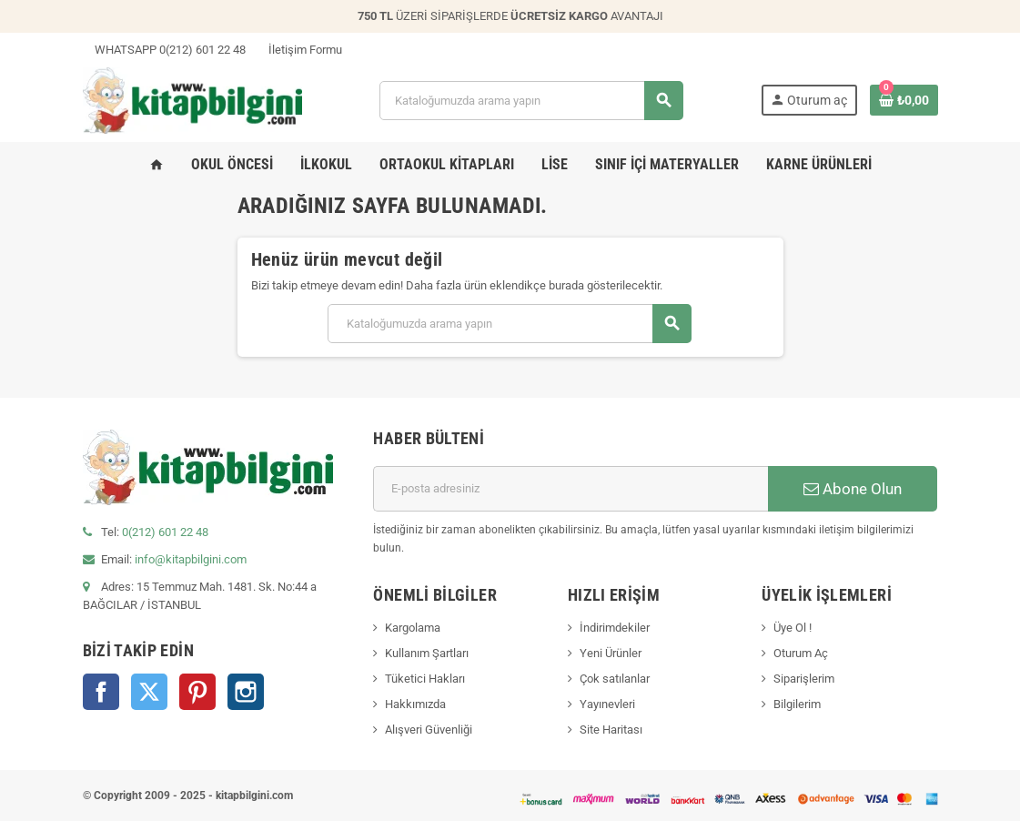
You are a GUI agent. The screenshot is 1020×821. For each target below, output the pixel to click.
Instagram (245, 692)
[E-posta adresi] (570, 489)
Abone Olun (852, 489)
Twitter (149, 692)
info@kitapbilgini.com (191, 559)
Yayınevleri (607, 704)
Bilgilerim (797, 704)
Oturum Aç (800, 653)
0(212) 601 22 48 (165, 532)
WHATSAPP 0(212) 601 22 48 (164, 49)
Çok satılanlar (615, 678)
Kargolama (412, 627)
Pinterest (197, 692)
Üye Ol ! (792, 627)
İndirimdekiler (615, 627)
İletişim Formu (299, 49)
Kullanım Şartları (427, 653)
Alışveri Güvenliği (428, 729)
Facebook (101, 692)
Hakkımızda (415, 704)
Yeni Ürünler (610, 653)
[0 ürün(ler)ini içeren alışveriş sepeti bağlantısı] (904, 100)
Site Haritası (611, 729)
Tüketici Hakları (425, 678)
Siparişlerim (803, 678)
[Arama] (531, 100)
